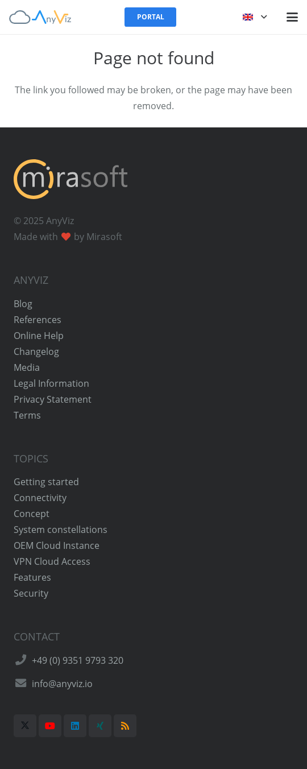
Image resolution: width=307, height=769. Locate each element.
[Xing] (100, 725)
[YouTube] (50, 725)
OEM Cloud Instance (56, 545)
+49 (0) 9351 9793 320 (77, 660)
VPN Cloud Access (52, 561)
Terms (27, 415)
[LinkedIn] (75, 725)
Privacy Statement (53, 399)
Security (31, 593)
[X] (25, 725)
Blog (23, 303)
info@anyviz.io (62, 683)
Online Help (39, 335)
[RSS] (125, 725)
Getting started (46, 482)
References (37, 319)
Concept (31, 513)
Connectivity (40, 497)
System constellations (60, 529)
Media (27, 367)
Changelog (36, 351)
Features (32, 577)
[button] (255, 17)
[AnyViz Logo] (40, 17)
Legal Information (51, 383)
